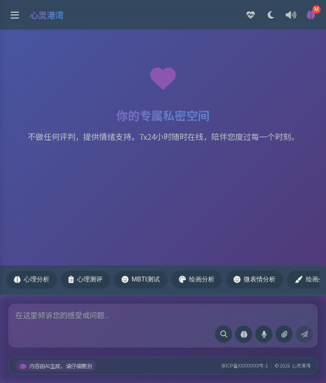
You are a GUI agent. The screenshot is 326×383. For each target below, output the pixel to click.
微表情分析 (255, 279)
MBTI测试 (141, 279)
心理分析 (31, 279)
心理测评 (85, 279)
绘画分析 (197, 279)
